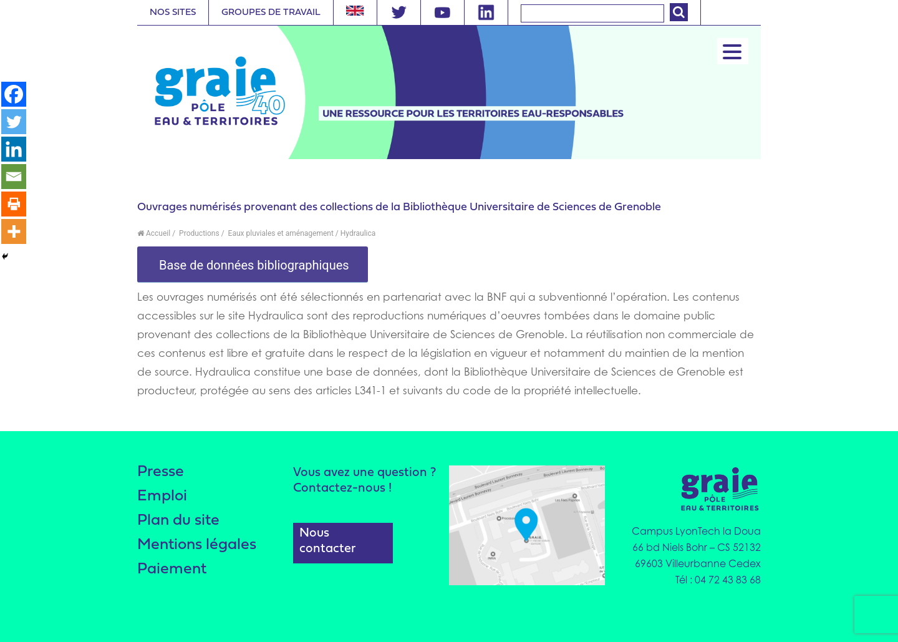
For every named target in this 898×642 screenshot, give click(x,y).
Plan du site (178, 520)
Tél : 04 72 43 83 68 (718, 579)
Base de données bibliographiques (252, 265)
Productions (198, 233)
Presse (160, 472)
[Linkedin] (13, 149)
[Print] (13, 204)
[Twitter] (13, 121)
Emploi (162, 496)
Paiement (171, 569)
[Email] (13, 176)
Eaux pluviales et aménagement (280, 233)
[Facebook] (13, 94)
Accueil (153, 233)
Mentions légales (196, 545)
